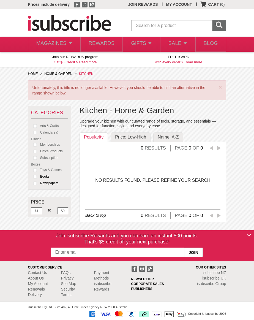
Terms (66, 294)
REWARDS (99, 44)
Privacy (67, 278)
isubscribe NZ (214, 272)
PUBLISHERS (141, 289)
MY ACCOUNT (179, 4)
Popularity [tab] (93, 137)
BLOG (210, 44)
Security (68, 289)
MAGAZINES (53, 44)
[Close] (249, 235)
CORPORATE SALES (147, 284)
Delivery (35, 294)
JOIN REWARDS (143, 4)
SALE (176, 44)
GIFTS (139, 44)
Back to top (95, 215)
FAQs (66, 272)
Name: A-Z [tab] (168, 137)
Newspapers (45, 183)
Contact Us (37, 272)
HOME (33, 74)
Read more (88, 62)
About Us (36, 278)
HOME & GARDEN (58, 74)
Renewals (36, 289)
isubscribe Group (211, 283)
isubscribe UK (214, 278)
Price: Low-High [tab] (130, 137)
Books (40, 176)
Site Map (68, 283)
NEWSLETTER (142, 279)
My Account (38, 283)
